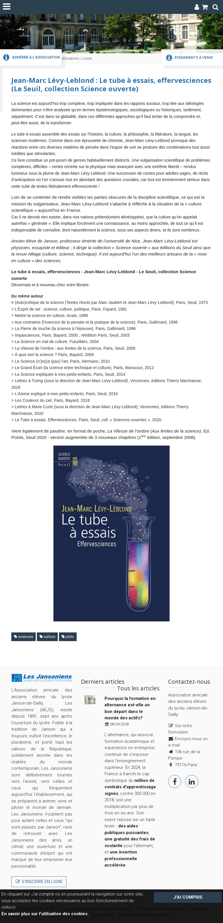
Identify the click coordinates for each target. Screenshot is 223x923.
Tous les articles (138, 688)
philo (68, 636)
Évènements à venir (188, 58)
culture (47, 636)
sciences (23, 636)
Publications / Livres (75, 58)
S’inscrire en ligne (39, 881)
